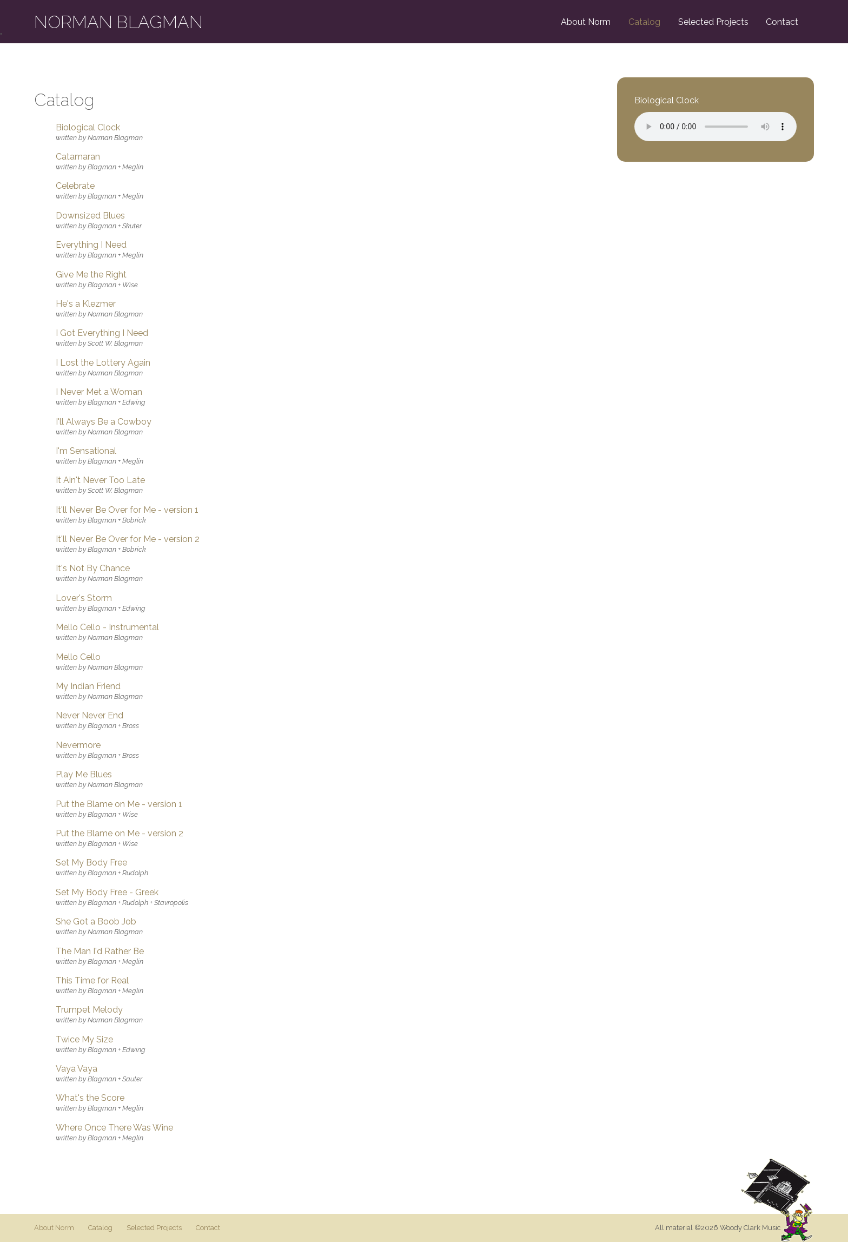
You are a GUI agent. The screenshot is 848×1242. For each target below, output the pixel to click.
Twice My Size (84, 1039)
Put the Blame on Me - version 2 (119, 833)
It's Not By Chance (93, 568)
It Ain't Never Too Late (100, 480)
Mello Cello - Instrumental (107, 627)
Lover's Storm (84, 598)
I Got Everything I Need (102, 333)
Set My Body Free (91, 862)
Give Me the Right (91, 274)
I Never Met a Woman (99, 392)
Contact (782, 22)
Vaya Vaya (76, 1069)
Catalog (644, 22)
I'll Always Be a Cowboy (103, 422)
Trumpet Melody (89, 1010)
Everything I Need (91, 245)
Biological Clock (88, 127)
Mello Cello (78, 657)
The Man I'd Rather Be (100, 951)
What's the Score (90, 1098)
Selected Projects (713, 22)
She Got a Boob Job (96, 921)
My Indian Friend (88, 686)
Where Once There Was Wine (114, 1128)
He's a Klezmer (86, 304)
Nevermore (78, 745)
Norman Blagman (118, 22)
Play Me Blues (84, 774)
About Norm (586, 22)
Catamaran (78, 157)
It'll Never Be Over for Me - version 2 (128, 539)
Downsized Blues (90, 216)
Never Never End (89, 715)
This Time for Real (92, 980)
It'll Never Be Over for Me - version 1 (127, 510)
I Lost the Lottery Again (103, 363)
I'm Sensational (86, 451)
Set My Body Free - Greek (107, 892)
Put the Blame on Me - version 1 (119, 804)
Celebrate (75, 186)
